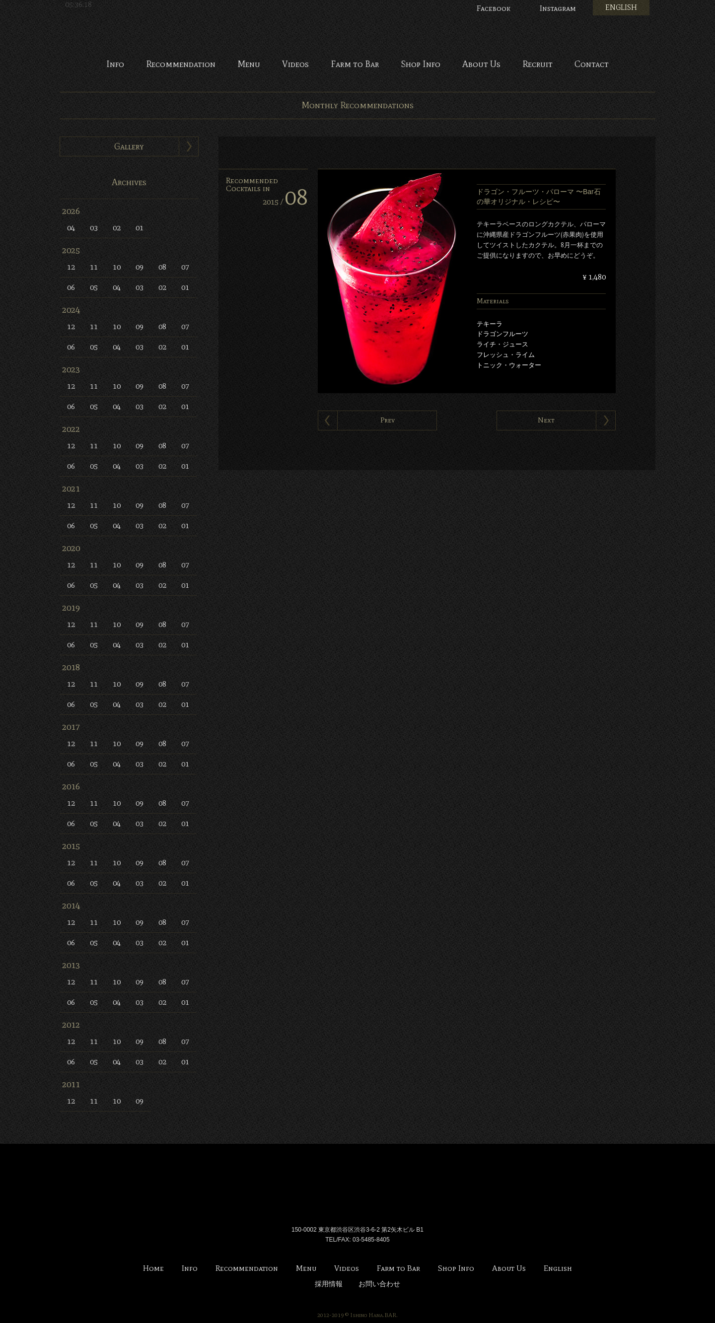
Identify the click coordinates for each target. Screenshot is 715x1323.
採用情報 (329, 1284)
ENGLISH (621, 7)
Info (115, 65)
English (558, 1268)
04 (71, 227)
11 (94, 267)
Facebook (493, 8)
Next (546, 420)
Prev (387, 420)
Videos (295, 65)
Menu (248, 65)
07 (185, 267)
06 (71, 287)
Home (153, 1268)
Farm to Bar (355, 65)
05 (94, 287)
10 (117, 267)
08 (162, 267)
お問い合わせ (379, 1284)
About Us (481, 65)
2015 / (285, 202)
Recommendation (180, 65)
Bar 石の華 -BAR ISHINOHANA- (357, 30)
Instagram (558, 8)
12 (71, 267)
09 (139, 267)
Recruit (537, 65)
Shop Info (420, 65)
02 (117, 227)
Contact (591, 65)
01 (139, 227)
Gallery (129, 146)
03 (94, 227)
